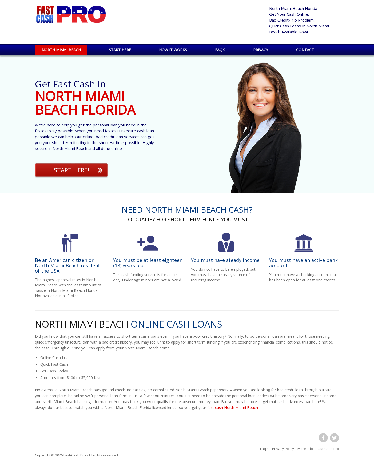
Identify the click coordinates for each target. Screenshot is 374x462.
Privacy (260, 49)
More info (305, 448)
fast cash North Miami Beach (232, 407)
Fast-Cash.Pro (74, 455)
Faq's (264, 448)
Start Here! (71, 170)
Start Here (120, 49)
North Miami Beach (61, 49)
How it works (173, 49)
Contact (305, 49)
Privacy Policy (283, 448)
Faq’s (220, 49)
